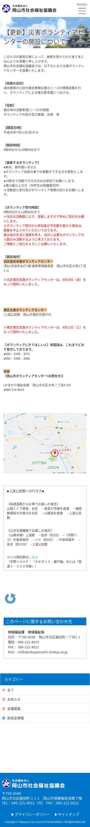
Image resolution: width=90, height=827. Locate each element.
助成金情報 (15, 717)
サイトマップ (68, 814)
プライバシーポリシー (32, 814)
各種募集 (14, 708)
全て (10, 689)
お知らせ (14, 699)
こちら (33, 557)
